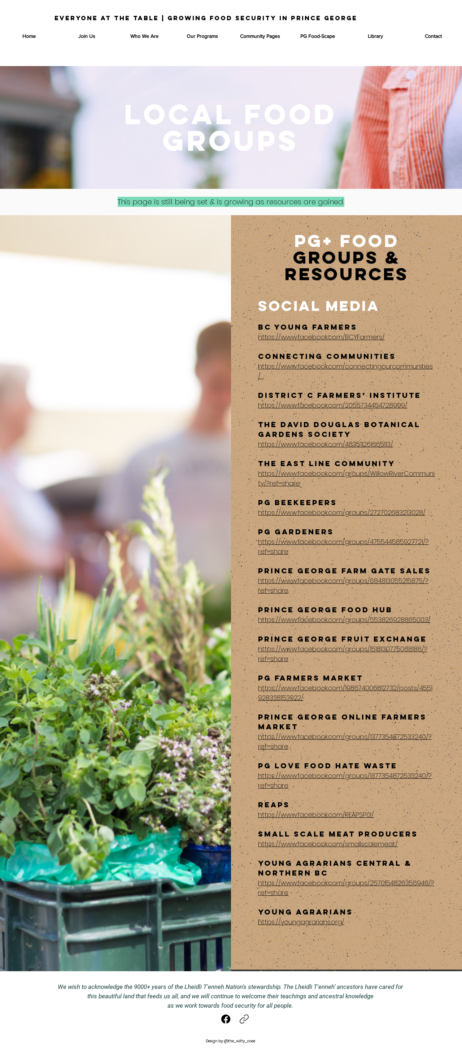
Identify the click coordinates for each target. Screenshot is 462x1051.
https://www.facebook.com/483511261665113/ (325, 444)
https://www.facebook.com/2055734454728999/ (332, 405)
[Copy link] (244, 1019)
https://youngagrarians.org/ (301, 921)
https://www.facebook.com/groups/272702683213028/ (342, 512)
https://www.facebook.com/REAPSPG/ (316, 814)
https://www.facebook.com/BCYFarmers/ (321, 337)
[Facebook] (226, 1019)
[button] (202, 36)
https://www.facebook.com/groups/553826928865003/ (344, 619)
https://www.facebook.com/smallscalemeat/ (328, 843)
